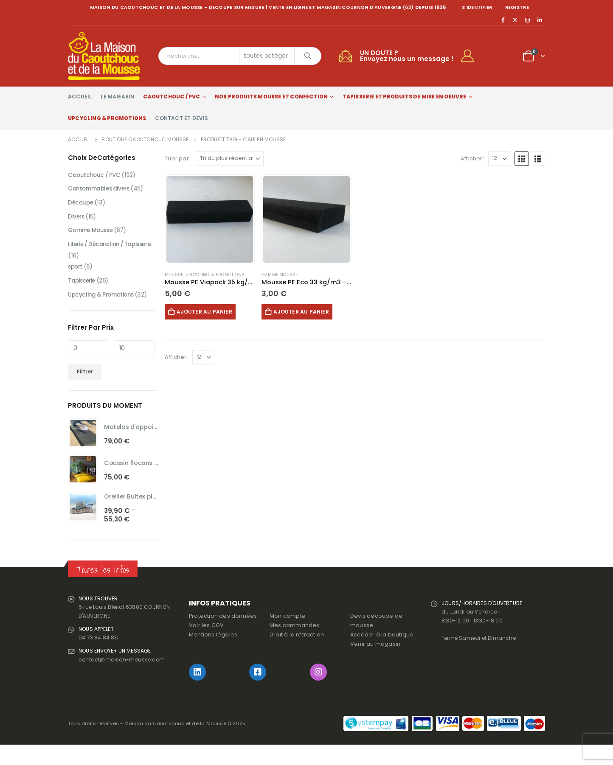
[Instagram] (527, 19)
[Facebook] (503, 19)
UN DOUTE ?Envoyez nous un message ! (407, 55)
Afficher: (472, 158)
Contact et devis (181, 118)
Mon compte (288, 636)
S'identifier (477, 7)
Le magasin (117, 96)
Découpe (81, 204)
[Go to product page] (209, 219)
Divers (76, 219)
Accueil (80, 96)
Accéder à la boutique (381, 655)
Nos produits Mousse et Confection (271, 96)
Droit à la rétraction (297, 655)
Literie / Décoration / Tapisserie (98, 254)
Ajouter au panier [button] (207, 311)
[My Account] (471, 56)
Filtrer (85, 388)
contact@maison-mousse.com (123, 683)
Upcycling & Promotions (107, 118)
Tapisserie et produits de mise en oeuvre (405, 96)
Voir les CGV (206, 645)
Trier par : (178, 158)
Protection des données (223, 636)
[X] (515, 19)
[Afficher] (499, 158)
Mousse (174, 275)
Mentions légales (213, 655)
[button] (522, 158)
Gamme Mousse (280, 275)
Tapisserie (83, 298)
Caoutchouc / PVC (171, 96)
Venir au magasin (375, 664)
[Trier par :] (230, 158)
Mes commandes (295, 645)
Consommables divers (101, 190)
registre (517, 7)
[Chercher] (308, 56)
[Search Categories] (267, 56)
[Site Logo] (104, 56)
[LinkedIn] (539, 19)
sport (76, 283)
